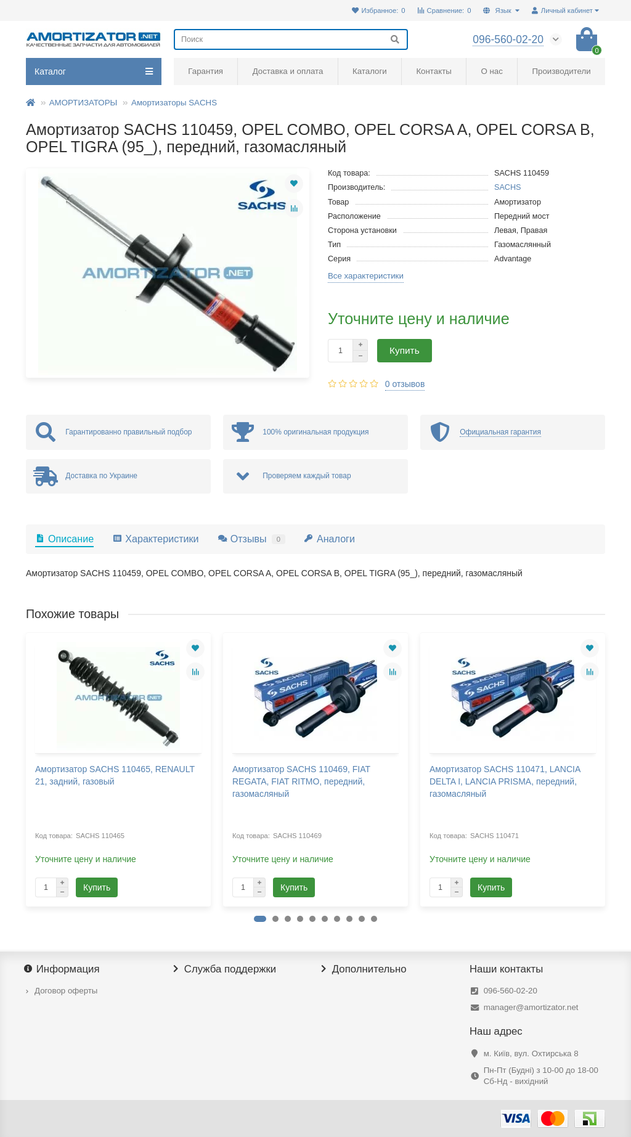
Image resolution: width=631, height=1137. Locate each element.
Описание (64, 538)
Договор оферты (66, 990)
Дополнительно (364, 969)
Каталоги (369, 71)
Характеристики (155, 538)
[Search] (291, 39)
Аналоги (329, 538)
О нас (491, 71)
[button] (260, 919)
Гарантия (205, 71)
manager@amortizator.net (531, 1007)
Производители (561, 71)
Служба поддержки (225, 969)
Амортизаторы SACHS (174, 102)
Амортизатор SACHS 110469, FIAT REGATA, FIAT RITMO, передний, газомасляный (301, 781)
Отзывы (251, 538)
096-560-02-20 (510, 990)
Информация (63, 969)
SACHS (507, 187)
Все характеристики (366, 275)
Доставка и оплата (288, 71)
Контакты (433, 71)
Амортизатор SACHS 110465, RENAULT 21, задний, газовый (115, 775)
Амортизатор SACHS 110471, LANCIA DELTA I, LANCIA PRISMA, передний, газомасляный (504, 781)
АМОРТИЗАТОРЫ (83, 102)
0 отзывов (405, 384)
